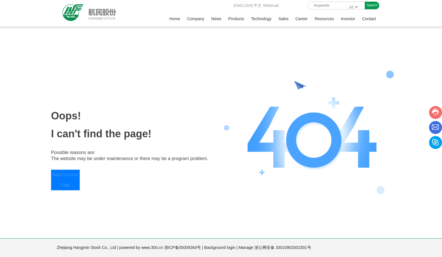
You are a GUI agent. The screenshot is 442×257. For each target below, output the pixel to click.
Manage (246, 247)
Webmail (271, 5)
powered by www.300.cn (141, 247)
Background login (220, 247)
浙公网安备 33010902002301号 (283, 247)
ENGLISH (242, 5)
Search (372, 5)
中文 (258, 5)
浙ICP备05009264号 (183, 247)
